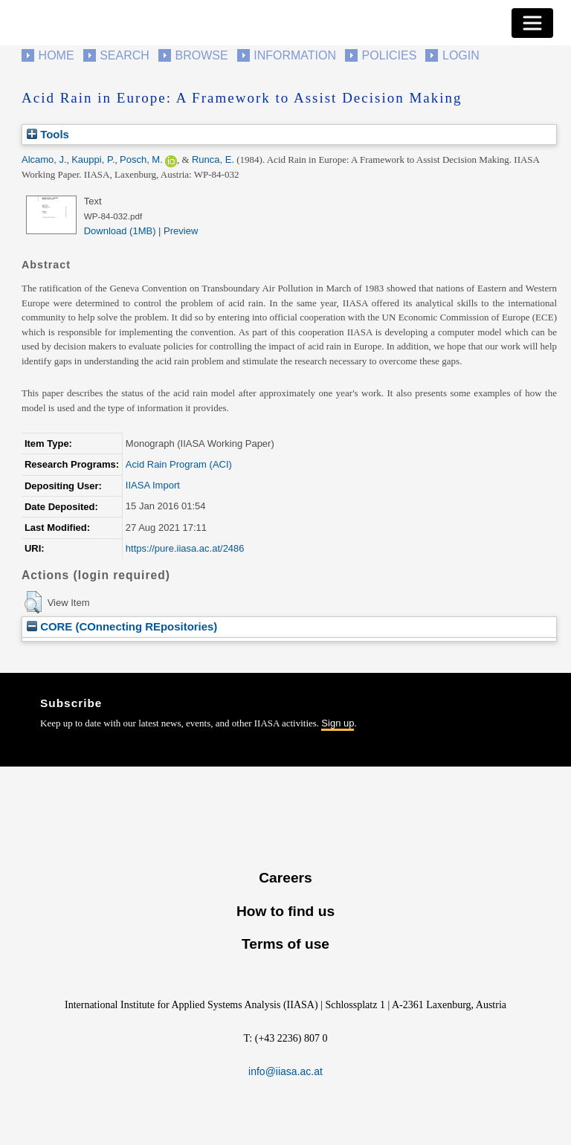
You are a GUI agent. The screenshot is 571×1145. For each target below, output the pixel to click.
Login (461, 55)
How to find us (285, 911)
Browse (201, 55)
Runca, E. (213, 159)
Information (295, 55)
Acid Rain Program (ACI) (179, 464)
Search (124, 55)
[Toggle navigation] (532, 23)
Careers (285, 878)
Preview (181, 230)
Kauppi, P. (92, 159)
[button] (33, 602)
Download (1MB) (120, 230)
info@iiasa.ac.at (285, 1071)
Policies (389, 55)
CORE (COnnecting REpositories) (122, 626)
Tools (48, 134)
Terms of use (285, 944)
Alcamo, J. (44, 159)
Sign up (337, 723)
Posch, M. (141, 159)
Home (56, 55)
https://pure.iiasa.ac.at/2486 (185, 548)
